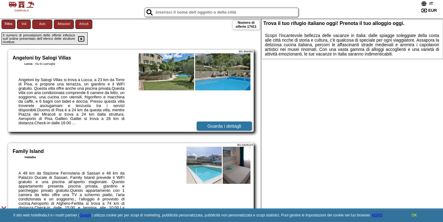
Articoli (83, 24)
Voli (23, 24)
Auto (42, 24)
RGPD (377, 215)
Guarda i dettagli (224, 126)
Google (85, 215)
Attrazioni (64, 24)
